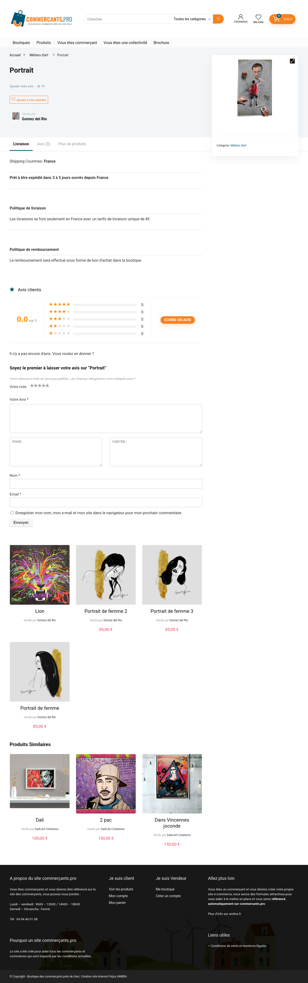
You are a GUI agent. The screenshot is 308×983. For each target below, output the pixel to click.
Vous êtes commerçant (77, 42)
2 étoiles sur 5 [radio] (34, 385)
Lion (39, 611)
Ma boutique (165, 889)
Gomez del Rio (34, 119)
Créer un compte (168, 896)
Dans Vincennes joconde (172, 823)
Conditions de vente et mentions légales (238, 946)
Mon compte (118, 896)
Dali (40, 820)
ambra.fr (235, 914)
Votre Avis (19, 399)
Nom (15, 475)
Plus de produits (72, 144)
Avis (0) (43, 144)
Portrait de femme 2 (105, 611)
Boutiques (21, 42)
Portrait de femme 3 (172, 611)
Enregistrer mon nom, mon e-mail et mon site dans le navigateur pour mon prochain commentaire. (98, 513)
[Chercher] (218, 19)
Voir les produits (121, 889)
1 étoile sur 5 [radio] (32, 385)
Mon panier (117, 903)
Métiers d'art (39, 55)
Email (15, 494)
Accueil (15, 55)
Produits (44, 42)
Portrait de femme (39, 708)
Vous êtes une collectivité (125, 42)
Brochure (161, 42)
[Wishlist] (258, 17)
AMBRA (122, 976)
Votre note (18, 387)
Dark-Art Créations (46, 829)
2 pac (106, 820)
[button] (292, 61)
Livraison (21, 144)
